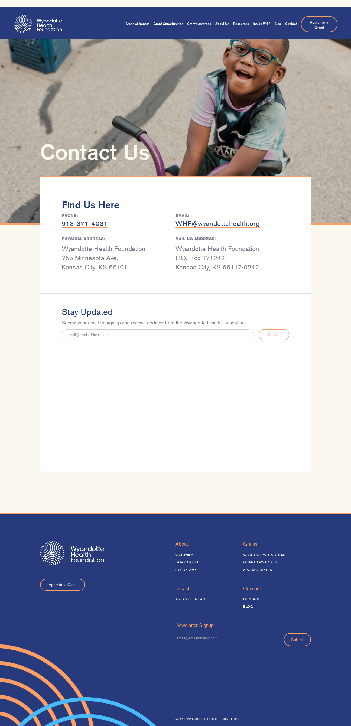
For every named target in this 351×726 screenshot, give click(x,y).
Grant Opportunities (168, 24)
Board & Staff (189, 562)
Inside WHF (261, 24)
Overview (185, 554)
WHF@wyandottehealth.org (218, 224)
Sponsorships (257, 570)
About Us (222, 24)
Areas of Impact (138, 24)
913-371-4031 (85, 224)
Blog (277, 24)
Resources (241, 24)
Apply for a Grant (319, 25)
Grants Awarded (199, 24)
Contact (291, 24)
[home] (38, 24)
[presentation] (217, 659)
